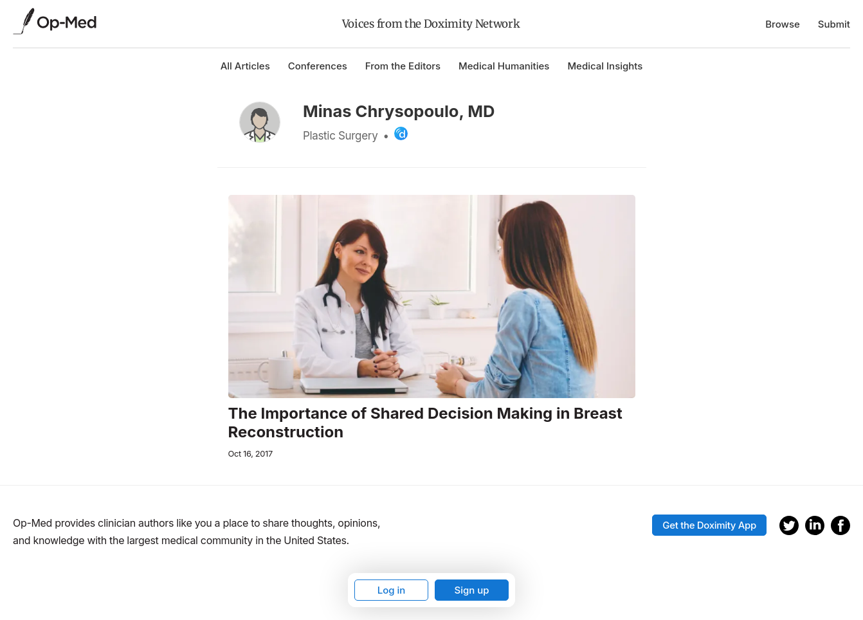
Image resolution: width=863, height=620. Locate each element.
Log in (391, 590)
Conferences (317, 66)
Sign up (471, 590)
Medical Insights (604, 66)
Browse (782, 24)
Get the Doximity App (709, 525)
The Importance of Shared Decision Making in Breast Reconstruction (425, 423)
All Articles (245, 66)
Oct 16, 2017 (250, 454)
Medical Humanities (504, 66)
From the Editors (403, 66)
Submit (834, 24)
